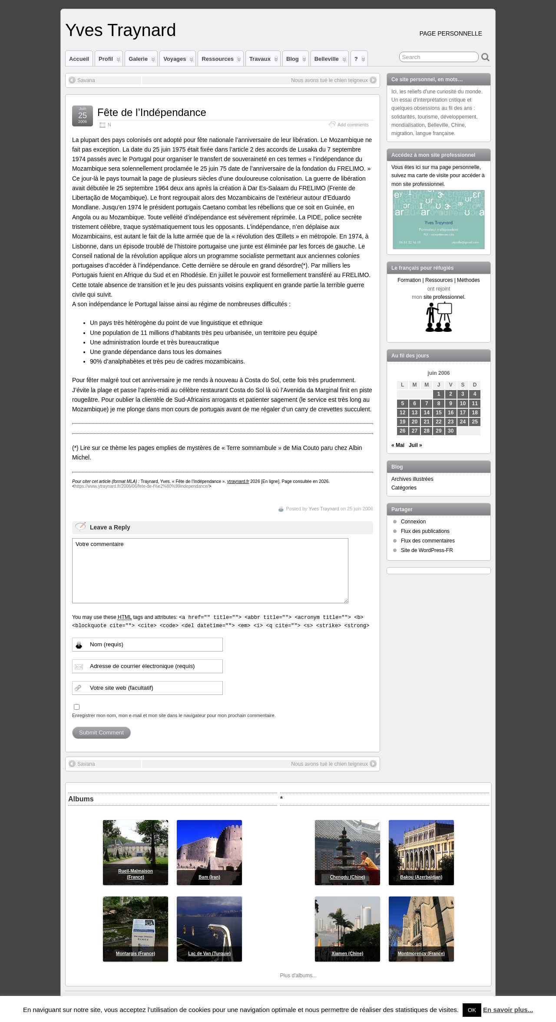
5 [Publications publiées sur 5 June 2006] (402, 403)
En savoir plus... (508, 1009)
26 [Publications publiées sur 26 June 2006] (402, 431)
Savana (82, 79)
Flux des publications (425, 531)
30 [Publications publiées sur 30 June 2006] (450, 431)
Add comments (353, 124)
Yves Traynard (120, 30)
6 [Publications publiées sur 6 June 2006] (414, 403)
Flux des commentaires (428, 541)
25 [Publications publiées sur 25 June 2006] (475, 422)
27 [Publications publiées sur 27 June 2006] (414, 431)
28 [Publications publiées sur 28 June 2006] (427, 431)
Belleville (330, 61)
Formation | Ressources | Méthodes (438, 280)
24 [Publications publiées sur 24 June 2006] (463, 422)
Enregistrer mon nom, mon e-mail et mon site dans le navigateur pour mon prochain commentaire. (174, 715)
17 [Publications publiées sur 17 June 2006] (463, 413)
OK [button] (472, 1010)
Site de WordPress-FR (427, 550)
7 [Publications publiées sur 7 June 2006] (426, 403)
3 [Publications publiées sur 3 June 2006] (462, 394)
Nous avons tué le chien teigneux (334, 79)
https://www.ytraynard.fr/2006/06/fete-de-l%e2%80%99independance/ (142, 486)
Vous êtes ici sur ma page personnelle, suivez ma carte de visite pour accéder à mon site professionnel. (438, 175)
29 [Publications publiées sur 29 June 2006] (438, 431)
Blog (296, 61)
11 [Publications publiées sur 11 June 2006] (475, 403)
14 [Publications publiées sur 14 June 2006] (427, 413)
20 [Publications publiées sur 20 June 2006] (414, 422)
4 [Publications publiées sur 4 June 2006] (475, 394)
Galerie (142, 61)
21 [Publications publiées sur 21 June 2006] (427, 422)
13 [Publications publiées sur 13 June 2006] (414, 413)
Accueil (79, 59)
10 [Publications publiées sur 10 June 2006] (463, 403)
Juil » (415, 445)
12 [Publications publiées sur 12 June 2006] (402, 413)
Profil (109, 61)
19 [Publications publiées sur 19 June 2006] (402, 422)
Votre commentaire (210, 570)
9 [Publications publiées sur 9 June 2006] (450, 403)
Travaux (263, 61)
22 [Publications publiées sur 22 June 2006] (438, 422)
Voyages (178, 61)
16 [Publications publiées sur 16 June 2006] (450, 413)
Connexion (413, 522)
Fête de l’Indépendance (151, 112)
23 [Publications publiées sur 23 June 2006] (450, 422)
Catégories (404, 488)
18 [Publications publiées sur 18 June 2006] (475, 413)
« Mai (397, 445)
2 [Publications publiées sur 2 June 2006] (450, 394)
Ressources (221, 61)
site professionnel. (445, 297)
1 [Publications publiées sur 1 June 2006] (438, 394)
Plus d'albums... (298, 975)
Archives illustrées (412, 479)
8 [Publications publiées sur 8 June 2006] (438, 403)
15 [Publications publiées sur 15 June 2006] (438, 413)
